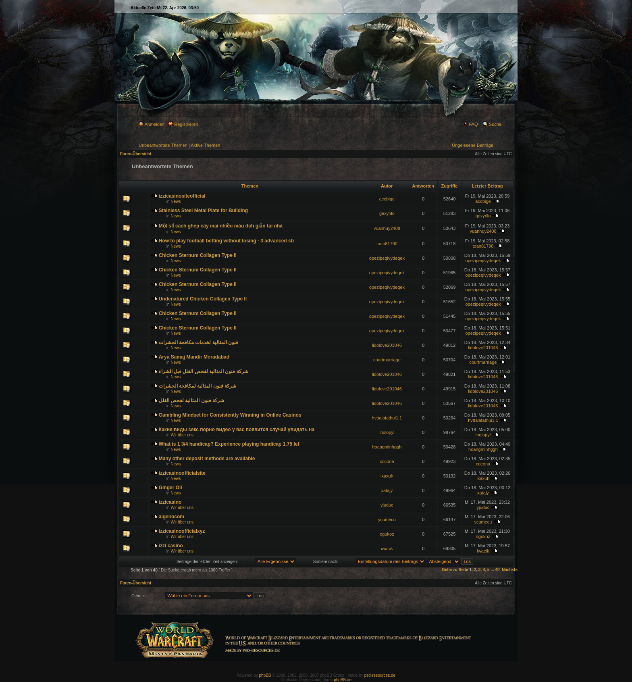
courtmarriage (387, 359)
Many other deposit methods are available (207, 458)
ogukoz (387, 534)
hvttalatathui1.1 (387, 417)
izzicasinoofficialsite (182, 473)
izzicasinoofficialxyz (182, 531)
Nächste (510, 569)
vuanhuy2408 (387, 228)
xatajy (387, 490)
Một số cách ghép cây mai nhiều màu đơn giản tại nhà (221, 226)
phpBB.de (342, 680)
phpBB (265, 675)
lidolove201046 (387, 345)
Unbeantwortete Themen (163, 145)
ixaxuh (386, 475)
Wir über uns (181, 435)
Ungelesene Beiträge (472, 145)
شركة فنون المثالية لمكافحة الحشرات (197, 386)
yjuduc (386, 505)
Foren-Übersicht (135, 154)
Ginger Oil (170, 487)
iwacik (387, 548)
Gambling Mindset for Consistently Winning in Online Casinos (230, 415)
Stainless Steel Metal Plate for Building (203, 210)
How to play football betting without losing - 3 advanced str (227, 241)
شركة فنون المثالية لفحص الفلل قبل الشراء (203, 371)
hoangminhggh (387, 446)
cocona (387, 461)
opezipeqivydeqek (387, 258)
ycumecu (387, 519)
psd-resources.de (379, 675)
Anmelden (151, 124)
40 (497, 569)
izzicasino (170, 502)
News (175, 201)
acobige (387, 198)
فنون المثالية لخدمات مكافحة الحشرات (198, 342)
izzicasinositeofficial (182, 196)
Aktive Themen (205, 145)
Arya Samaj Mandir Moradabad (194, 357)
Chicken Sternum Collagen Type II (198, 255)
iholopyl (386, 432)
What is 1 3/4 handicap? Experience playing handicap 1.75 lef (229, 444)
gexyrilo (387, 213)
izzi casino (171, 546)
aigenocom (171, 516)
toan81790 (386, 243)
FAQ (470, 124)
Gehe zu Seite (455, 569)
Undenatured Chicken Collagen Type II (203, 299)
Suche (492, 124)
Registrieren (183, 124)
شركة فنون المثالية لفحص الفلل (191, 400)
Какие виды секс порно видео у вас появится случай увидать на (236, 429)
